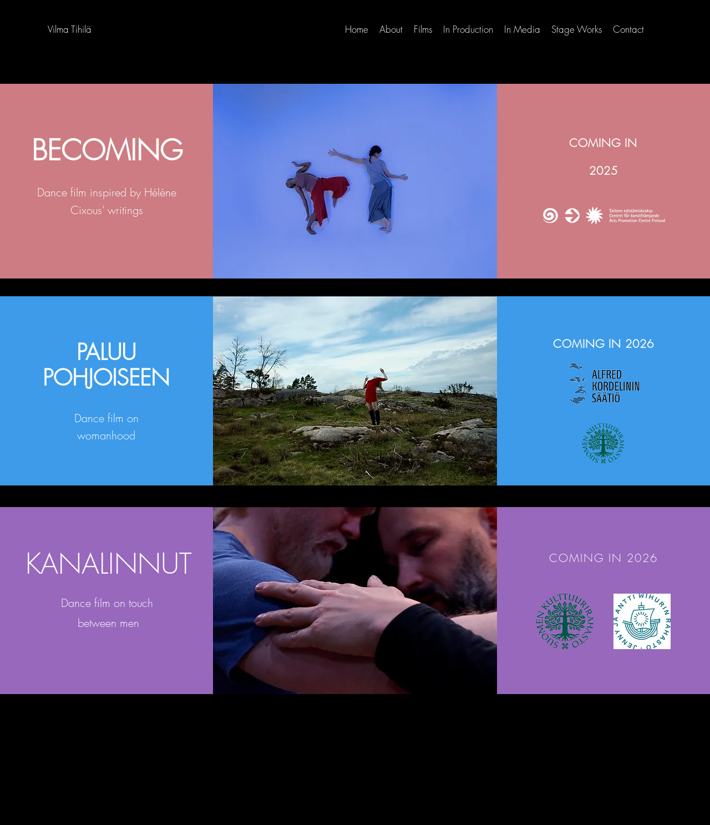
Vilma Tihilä (70, 29)
